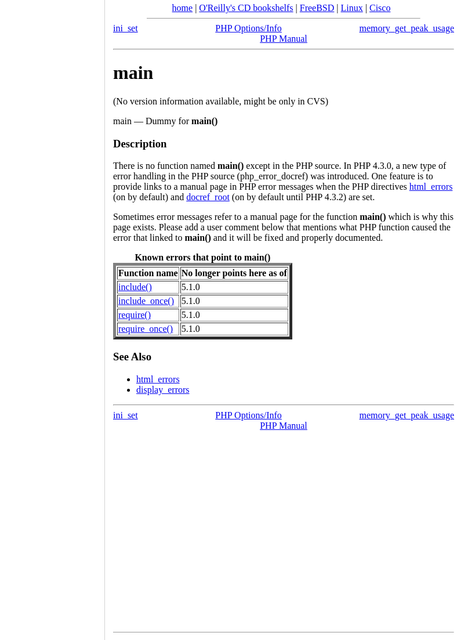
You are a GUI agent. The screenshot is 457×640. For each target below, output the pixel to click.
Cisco (379, 8)
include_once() (146, 301)
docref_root (208, 197)
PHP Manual (283, 39)
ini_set (125, 28)
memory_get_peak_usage (407, 28)
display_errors (163, 390)
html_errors (431, 186)
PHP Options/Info (248, 28)
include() (135, 287)
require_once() (145, 329)
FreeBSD (317, 8)
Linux (352, 8)
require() (134, 315)
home (182, 8)
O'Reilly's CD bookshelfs (246, 8)
